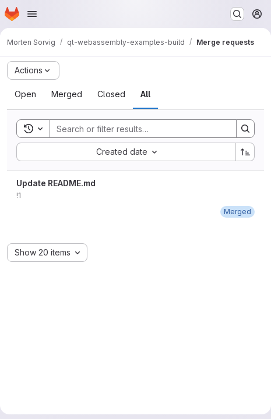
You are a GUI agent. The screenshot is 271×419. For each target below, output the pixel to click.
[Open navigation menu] (32, 14)
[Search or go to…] (237, 14)
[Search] (137, 129)
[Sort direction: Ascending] (245, 152)
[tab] (25, 94)
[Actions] (33, 70)
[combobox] (125, 152)
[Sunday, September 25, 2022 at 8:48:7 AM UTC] (237, 211)
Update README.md (56, 183)
